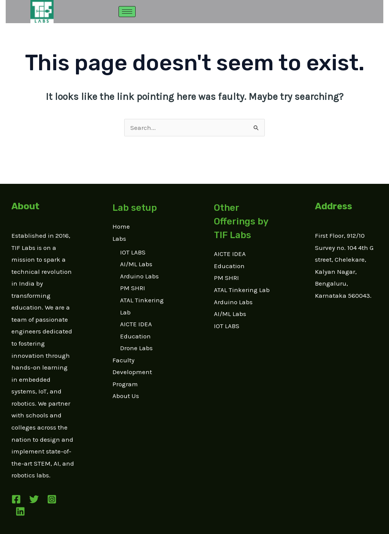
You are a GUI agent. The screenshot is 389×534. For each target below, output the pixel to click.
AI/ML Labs (136, 264)
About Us (125, 396)
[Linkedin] (20, 511)
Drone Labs (136, 348)
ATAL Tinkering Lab (242, 290)
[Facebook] (16, 499)
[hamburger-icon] (127, 11)
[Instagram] (52, 499)
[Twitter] (34, 499)
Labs (119, 238)
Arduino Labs (139, 276)
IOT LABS (132, 252)
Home (121, 226)
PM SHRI (132, 288)
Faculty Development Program (132, 372)
